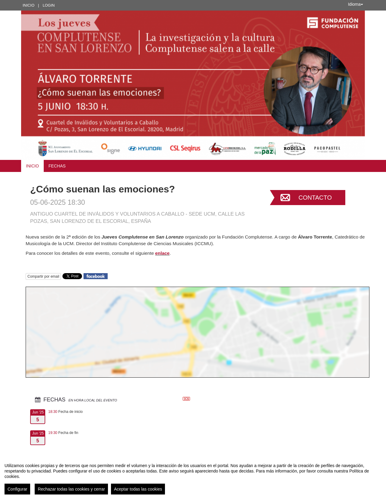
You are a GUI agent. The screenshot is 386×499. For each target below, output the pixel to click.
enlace (162, 253)
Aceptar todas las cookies (138, 489)
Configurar (17, 489)
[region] (193, 476)
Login (49, 5)
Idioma (355, 4)
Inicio (28, 5)
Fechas (57, 166)
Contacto (315, 197)
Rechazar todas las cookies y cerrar (71, 489)
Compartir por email (43, 276)
